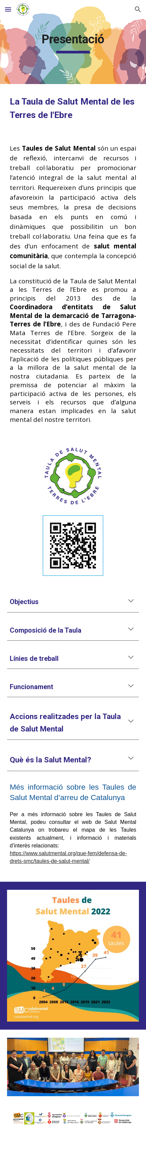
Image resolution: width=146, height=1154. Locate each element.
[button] (8, 9)
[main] (73, 42)
